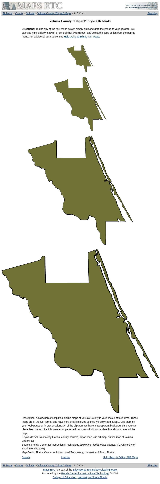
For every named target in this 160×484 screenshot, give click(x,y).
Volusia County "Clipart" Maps (54, 13)
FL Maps (7, 13)
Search (26, 457)
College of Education (64, 477)
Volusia (30, 13)
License (65, 457)
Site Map (152, 13)
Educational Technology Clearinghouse (95, 469)
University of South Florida (92, 477)
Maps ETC (49, 469)
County (19, 13)
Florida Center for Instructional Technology (85, 473)
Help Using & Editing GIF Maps (81, 36)
